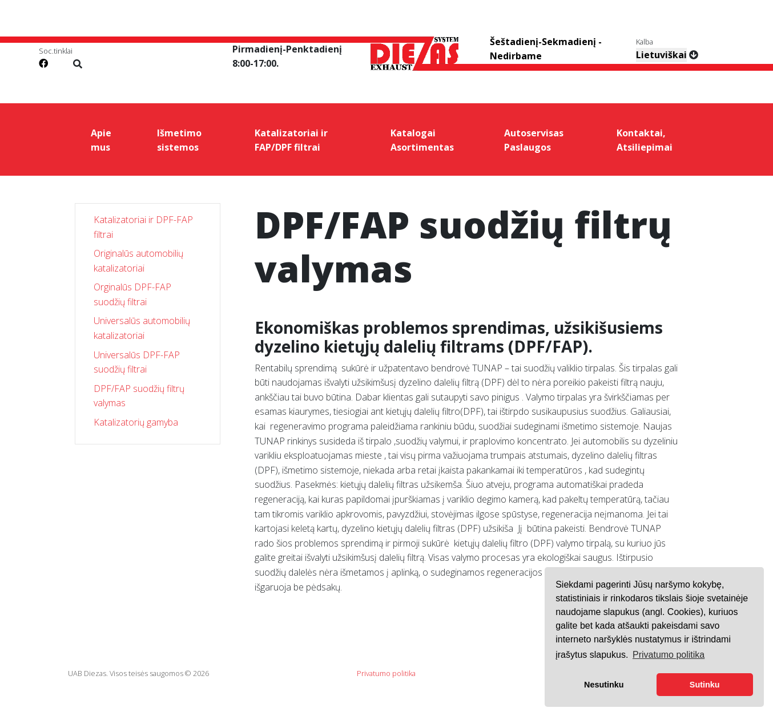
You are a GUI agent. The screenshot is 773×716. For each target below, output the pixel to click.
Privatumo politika (386, 673)
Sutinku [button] (705, 684)
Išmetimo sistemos (179, 140)
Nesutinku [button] (604, 684)
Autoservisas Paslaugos (533, 140)
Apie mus (101, 140)
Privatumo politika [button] (668, 655)
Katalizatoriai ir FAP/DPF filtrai (291, 140)
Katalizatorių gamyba (136, 422)
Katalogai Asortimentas (422, 140)
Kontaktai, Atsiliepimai (645, 140)
